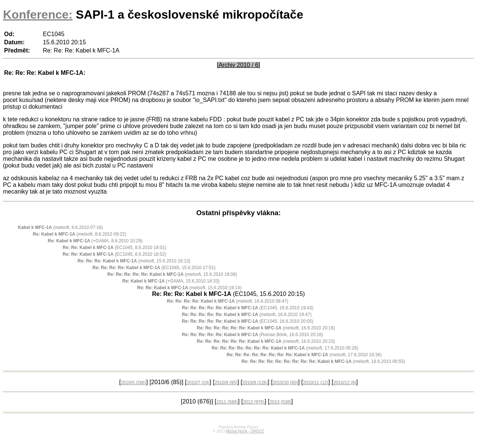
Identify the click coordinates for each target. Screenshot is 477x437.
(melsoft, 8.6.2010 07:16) (60, 227)
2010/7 (198, 382)
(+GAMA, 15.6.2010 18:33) (170, 281)
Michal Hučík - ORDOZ (245, 431)
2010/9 (255, 382)
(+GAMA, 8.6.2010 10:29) (95, 240)
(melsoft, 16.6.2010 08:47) (227, 301)
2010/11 (315, 382)
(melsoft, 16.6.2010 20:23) (266, 341)
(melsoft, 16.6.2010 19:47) (247, 314)
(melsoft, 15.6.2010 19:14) (189, 287)
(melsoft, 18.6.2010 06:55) (323, 361)
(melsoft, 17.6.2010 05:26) (285, 348)
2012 (254, 402)
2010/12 (344, 382)
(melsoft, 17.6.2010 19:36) (304, 354)
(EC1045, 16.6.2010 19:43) (247, 307)
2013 (280, 402)
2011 (227, 402)
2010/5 (133, 382)
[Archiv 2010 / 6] (238, 65)
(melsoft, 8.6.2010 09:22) (79, 234)
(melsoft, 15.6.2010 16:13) (134, 261)
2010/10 (285, 382)
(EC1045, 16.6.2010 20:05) (247, 321)
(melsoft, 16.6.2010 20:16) (266, 328)
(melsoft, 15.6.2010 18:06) (172, 274)
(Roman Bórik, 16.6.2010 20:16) (252, 334)
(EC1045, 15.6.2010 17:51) (153, 267)
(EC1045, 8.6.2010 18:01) (114, 247)
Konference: (38, 14)
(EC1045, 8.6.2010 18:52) (114, 254)
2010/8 (225, 382)
